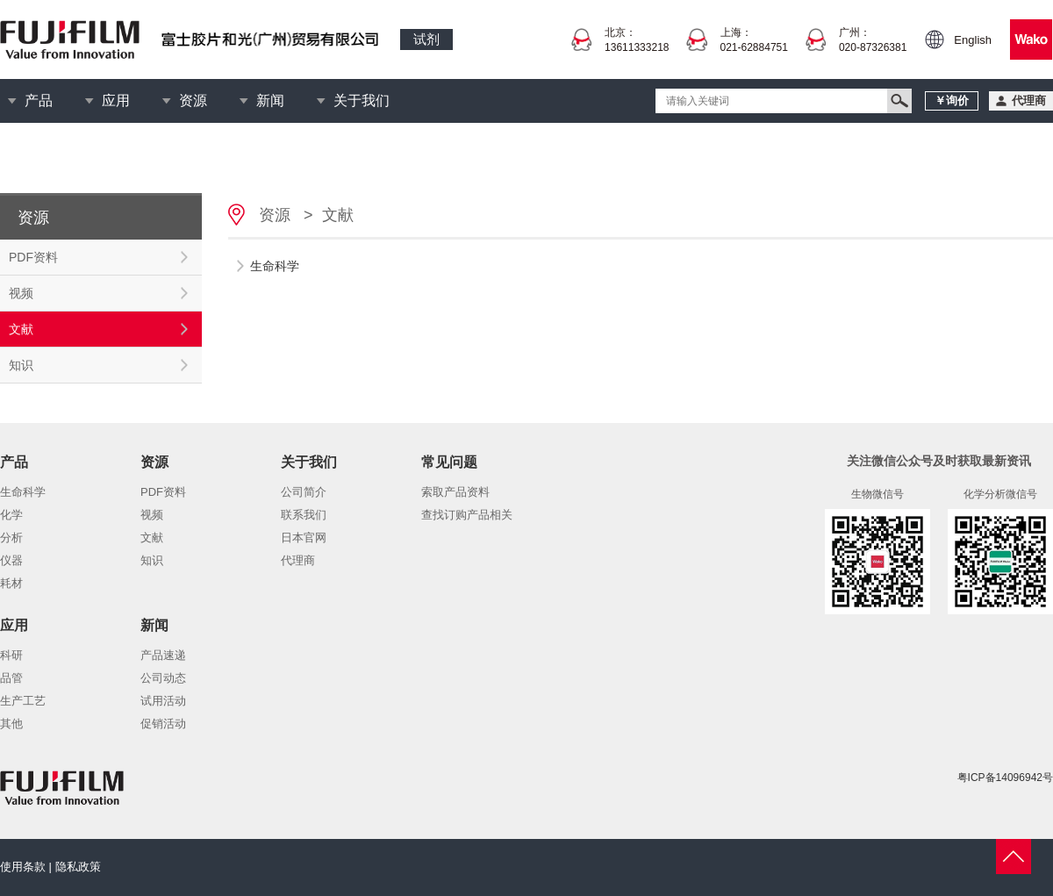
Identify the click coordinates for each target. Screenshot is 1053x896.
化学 (11, 514)
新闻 (270, 100)
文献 (21, 329)
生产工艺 (23, 700)
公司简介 (303, 491)
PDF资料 (33, 257)
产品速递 (163, 655)
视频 (21, 293)
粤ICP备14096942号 (1005, 777)
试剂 (426, 39)
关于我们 (361, 100)
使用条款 (23, 866)
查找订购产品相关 (466, 514)
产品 (39, 100)
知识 (21, 365)
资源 (193, 100)
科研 (11, 655)
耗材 (11, 583)
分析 (11, 537)
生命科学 (23, 491)
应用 (116, 100)
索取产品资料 (455, 491)
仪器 (11, 560)
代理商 (298, 560)
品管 (11, 678)
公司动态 (163, 678)
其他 (11, 723)
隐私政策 (78, 866)
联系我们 (303, 514)
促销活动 (163, 723)
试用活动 (163, 700)
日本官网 (303, 537)
